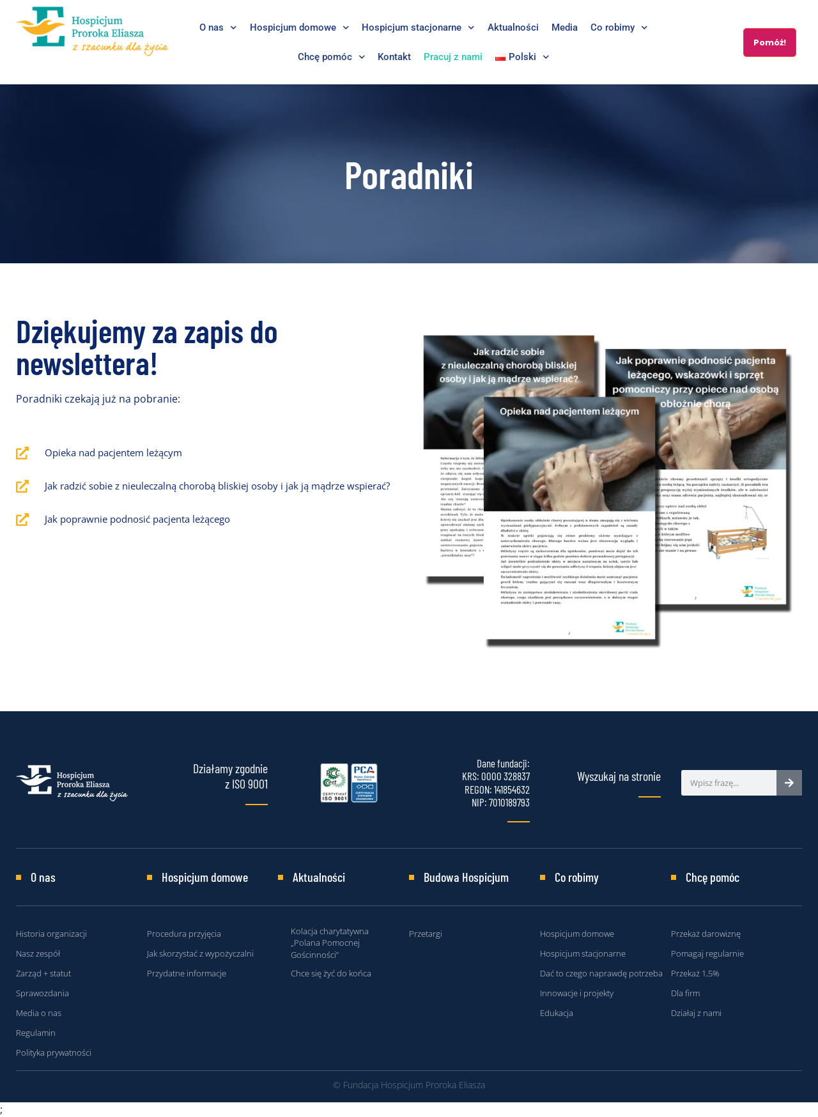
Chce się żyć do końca (331, 973)
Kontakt (394, 57)
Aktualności (513, 27)
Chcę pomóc (332, 57)
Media (565, 27)
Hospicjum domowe (300, 28)
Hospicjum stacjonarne (418, 28)
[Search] (789, 783)
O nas (218, 28)
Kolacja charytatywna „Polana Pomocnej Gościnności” (330, 942)
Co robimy (619, 28)
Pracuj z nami (453, 57)
